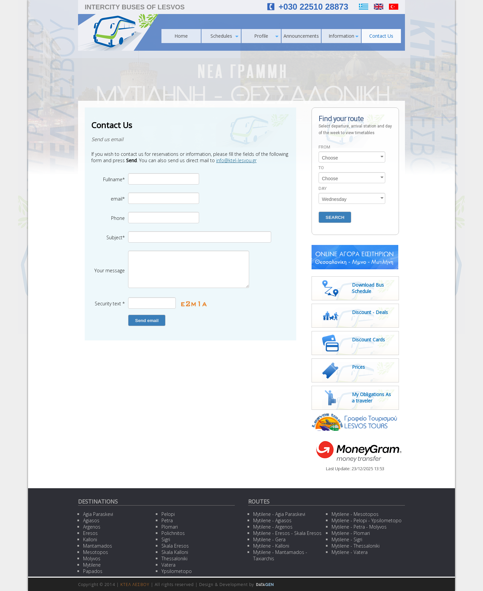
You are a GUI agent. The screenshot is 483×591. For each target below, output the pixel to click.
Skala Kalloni (174, 552)
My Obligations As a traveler (371, 397)
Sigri (165, 539)
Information (344, 36)
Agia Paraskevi (98, 514)
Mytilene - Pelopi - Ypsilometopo (367, 520)
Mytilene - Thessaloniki (356, 546)
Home (181, 36)
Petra (167, 520)
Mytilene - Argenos (273, 527)
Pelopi (168, 514)
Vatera (168, 565)
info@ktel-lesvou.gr (236, 160)
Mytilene (92, 565)
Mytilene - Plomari (351, 533)
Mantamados (97, 546)
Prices (358, 367)
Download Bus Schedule (368, 288)
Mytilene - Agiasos (272, 520)
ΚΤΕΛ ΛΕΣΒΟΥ (134, 584)
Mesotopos (95, 552)
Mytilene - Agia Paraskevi (279, 514)
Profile (266, 36)
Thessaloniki (174, 558)
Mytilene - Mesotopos (355, 514)
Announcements (301, 36)
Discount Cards (368, 339)
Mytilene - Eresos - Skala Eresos (287, 533)
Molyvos (91, 558)
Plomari (169, 527)
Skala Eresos (175, 546)
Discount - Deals (370, 312)
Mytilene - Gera (269, 539)
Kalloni (90, 539)
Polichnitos (173, 533)
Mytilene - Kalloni (271, 546)
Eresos (90, 533)
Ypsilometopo (176, 571)
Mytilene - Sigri (347, 539)
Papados (92, 571)
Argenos (91, 527)
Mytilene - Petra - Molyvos (359, 527)
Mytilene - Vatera (350, 552)
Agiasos (91, 520)
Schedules (224, 36)
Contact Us (381, 36)
